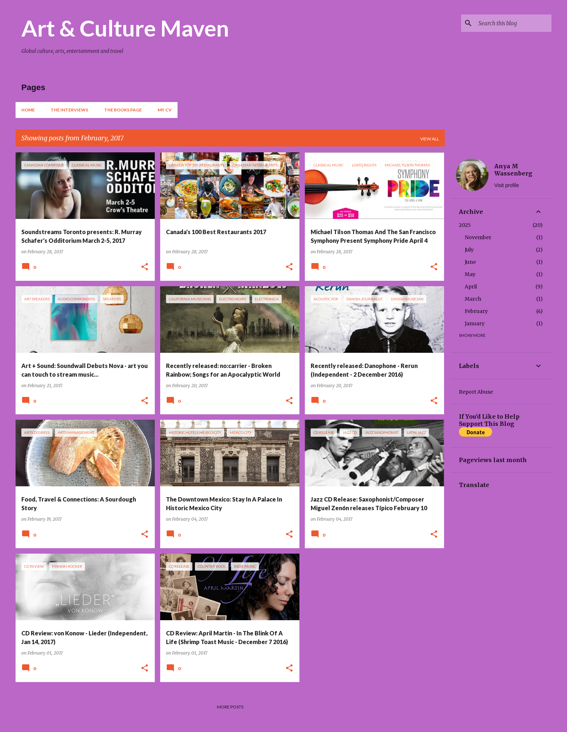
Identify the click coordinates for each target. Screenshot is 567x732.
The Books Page (123, 110)
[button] (144, 267)
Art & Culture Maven (125, 27)
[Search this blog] (513, 23)
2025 (465, 225)
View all (429, 138)
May (470, 274)
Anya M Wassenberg (513, 169)
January (475, 323)
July (469, 249)
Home (28, 110)
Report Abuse (476, 392)
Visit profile (506, 185)
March (473, 299)
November (478, 237)
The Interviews (69, 110)
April (471, 286)
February (476, 311)
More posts (230, 707)
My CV (165, 110)
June (470, 262)
